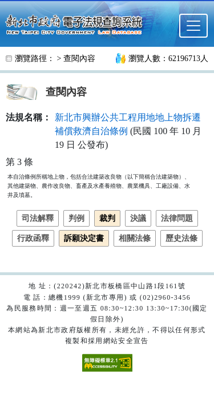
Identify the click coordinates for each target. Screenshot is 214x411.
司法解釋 (38, 218)
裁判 (107, 218)
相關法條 (135, 238)
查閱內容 (79, 58)
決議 (138, 218)
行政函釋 (33, 238)
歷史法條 (181, 238)
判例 (76, 218)
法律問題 (177, 218)
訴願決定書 (84, 238)
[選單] (193, 26)
